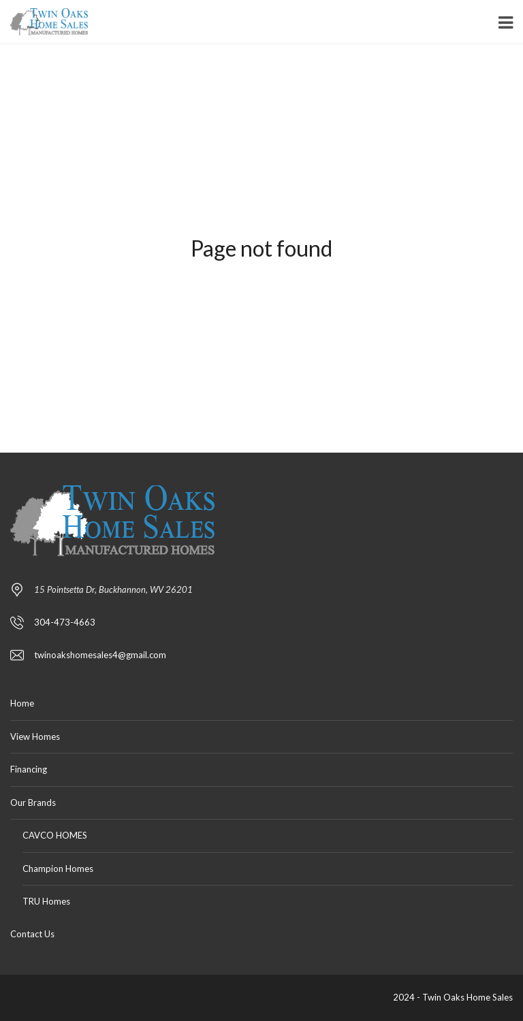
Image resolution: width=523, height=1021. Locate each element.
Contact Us (32, 933)
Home (22, 703)
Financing (28, 769)
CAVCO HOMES (54, 835)
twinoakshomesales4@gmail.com (100, 654)
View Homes (35, 736)
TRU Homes (46, 901)
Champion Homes (57, 868)
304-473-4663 (64, 622)
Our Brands (33, 802)
